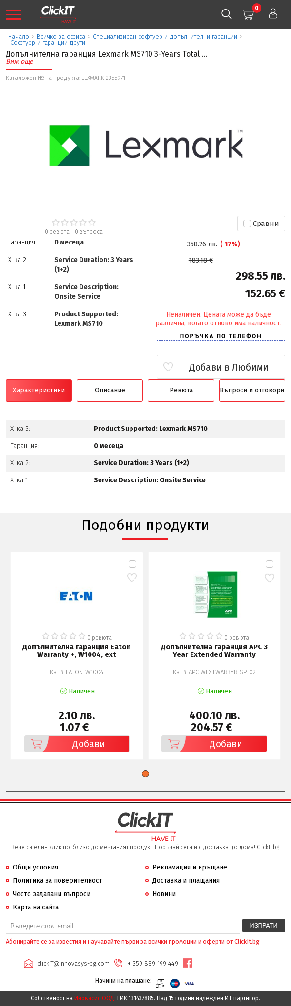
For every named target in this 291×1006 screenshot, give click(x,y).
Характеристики (39, 390)
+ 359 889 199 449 (153, 963)
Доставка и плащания (186, 881)
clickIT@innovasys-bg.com (73, 963)
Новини (164, 894)
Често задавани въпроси (51, 894)
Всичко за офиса (61, 36)
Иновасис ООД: (95, 998)
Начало (18, 36)
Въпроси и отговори (252, 390)
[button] (145, 773)
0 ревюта (57, 231)
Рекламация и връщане (189, 867)
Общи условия (35, 867)
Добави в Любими (229, 367)
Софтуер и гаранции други (47, 42)
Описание (110, 390)
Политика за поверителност (57, 881)
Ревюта (181, 390)
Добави (65, 744)
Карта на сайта (36, 907)
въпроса (89, 231)
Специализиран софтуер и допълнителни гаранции (165, 36)
